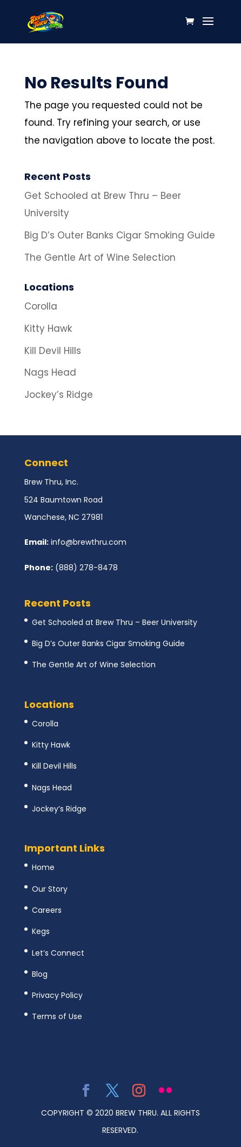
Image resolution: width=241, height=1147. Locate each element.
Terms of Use (57, 1016)
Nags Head (50, 372)
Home (43, 867)
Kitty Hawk (48, 328)
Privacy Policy (57, 995)
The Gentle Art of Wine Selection (100, 257)
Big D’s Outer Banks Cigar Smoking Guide (119, 235)
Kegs (41, 931)
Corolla (40, 306)
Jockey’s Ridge (58, 394)
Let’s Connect (58, 953)
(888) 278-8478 (86, 567)
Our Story (50, 889)
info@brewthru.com (88, 542)
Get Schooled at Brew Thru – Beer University (114, 622)
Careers (47, 910)
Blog (40, 974)
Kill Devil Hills (52, 350)
